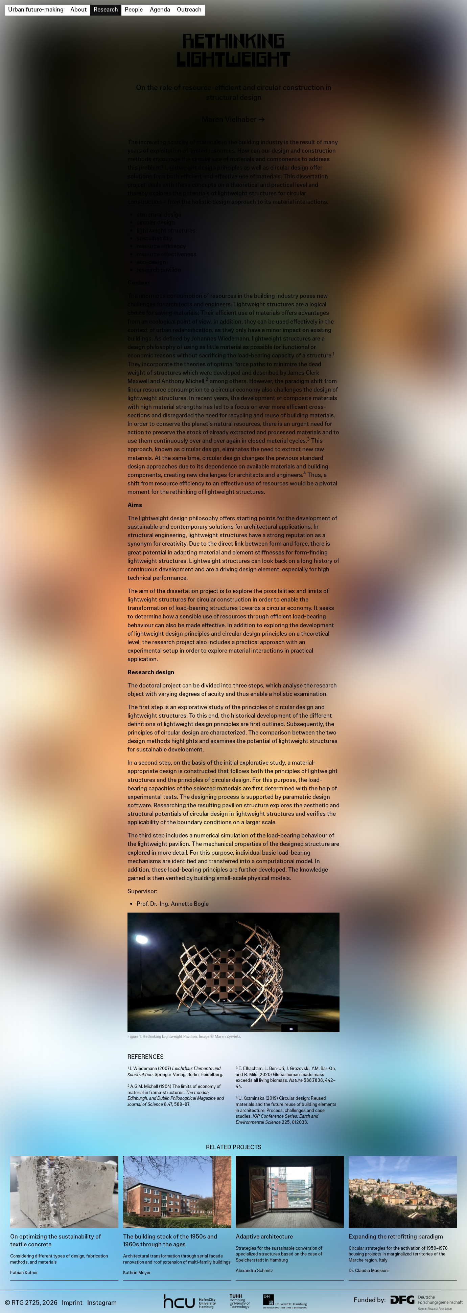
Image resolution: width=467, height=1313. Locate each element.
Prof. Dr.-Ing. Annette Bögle (173, 904)
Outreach (189, 9)
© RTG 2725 (22, 1302)
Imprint (72, 1302)
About (78, 9)
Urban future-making (36, 9)
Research (106, 9)
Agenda (160, 9)
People (134, 9)
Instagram (102, 1302)
